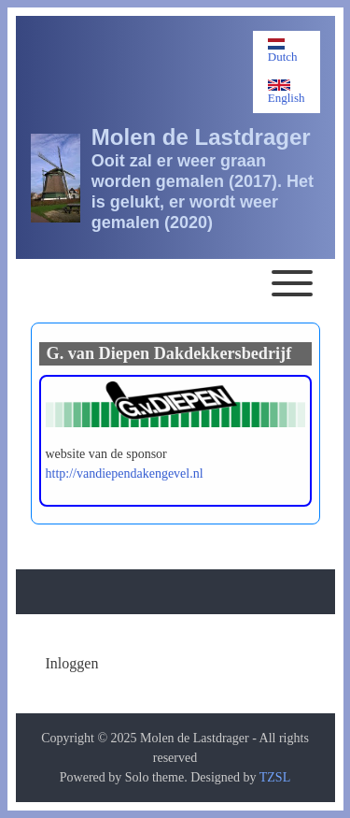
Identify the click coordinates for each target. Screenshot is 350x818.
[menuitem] (72, 663)
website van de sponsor (106, 454)
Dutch (283, 51)
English (286, 92)
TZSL (274, 777)
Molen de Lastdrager (201, 137)
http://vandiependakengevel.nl (124, 473)
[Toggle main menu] (175, 283)
